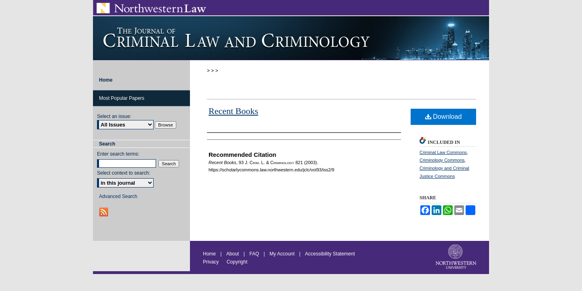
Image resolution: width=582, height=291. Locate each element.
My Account (282, 254)
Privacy (211, 262)
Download (443, 116)
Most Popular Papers (121, 98)
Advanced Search (118, 196)
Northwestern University (456, 257)
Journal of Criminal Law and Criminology (291, 38)
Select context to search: (123, 173)
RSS (104, 212)
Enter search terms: (118, 154)
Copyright (237, 262)
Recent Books (233, 111)
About (232, 254)
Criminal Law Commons (443, 152)
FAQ (254, 254)
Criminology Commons (442, 160)
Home (209, 254)
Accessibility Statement (330, 254)
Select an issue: (114, 116)
